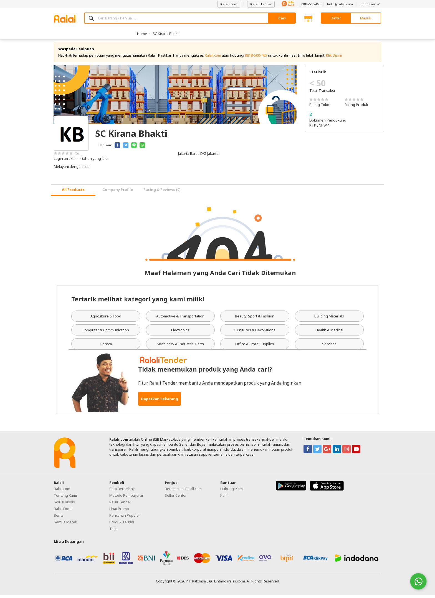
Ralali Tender (261, 4)
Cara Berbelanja (122, 491)
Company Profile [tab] (117, 192)
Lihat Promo (119, 511)
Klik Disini (334, 58)
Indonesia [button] (370, 4)
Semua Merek (65, 525)
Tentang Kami (65, 498)
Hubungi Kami (232, 491)
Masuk (365, 18)
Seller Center (176, 498)
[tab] (73, 193)
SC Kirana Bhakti (166, 33)
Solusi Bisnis (64, 505)
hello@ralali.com (340, 4)
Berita (59, 518)
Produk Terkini (121, 525)
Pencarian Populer (124, 518)
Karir (224, 498)
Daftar (336, 18)
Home (142, 33)
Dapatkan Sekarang (159, 401)
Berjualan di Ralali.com (183, 491)
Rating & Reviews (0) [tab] (162, 192)
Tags (113, 531)
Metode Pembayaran (126, 498)
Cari (282, 18)
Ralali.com (228, 4)
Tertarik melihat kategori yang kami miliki (137, 302)
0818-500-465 (310, 4)
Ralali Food (63, 511)
